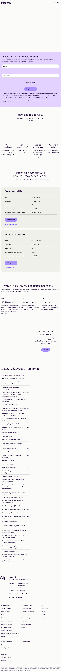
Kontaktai (44, 614)
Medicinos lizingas (26, 618)
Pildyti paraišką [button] (10, 219)
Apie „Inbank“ (45, 608)
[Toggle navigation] (58, 3)
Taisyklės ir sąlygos (6, 657)
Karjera (43, 611)
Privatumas (4, 651)
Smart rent (24, 621)
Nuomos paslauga (6, 627)
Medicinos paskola (6, 618)
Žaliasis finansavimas (26, 614)
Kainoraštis (4, 654)
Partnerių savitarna (26, 624)
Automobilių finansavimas (27, 611)
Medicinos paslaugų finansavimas (10, 633)
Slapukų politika (5, 648)
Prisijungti (52, 3)
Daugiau (45, 349)
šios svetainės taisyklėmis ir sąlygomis (20, 670)
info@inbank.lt (21, 590)
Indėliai (3, 636)
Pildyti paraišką (15, 39)
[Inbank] (6, 3)
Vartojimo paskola (6, 608)
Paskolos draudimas (6, 624)
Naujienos (44, 618)
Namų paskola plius (6, 611)
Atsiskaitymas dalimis (6, 630)
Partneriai (3, 660)
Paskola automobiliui (6, 621)
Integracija (24, 627)
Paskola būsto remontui (7, 614)
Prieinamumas (4, 644)
